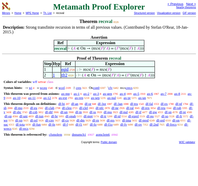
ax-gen (107, 94)
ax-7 (164, 94)
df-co (65, 120)
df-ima (126, 120)
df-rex (145, 108)
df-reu (161, 108)
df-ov (138, 124)
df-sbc (17, 112)
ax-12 (47, 98)
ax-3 (96, 94)
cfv (110, 88)
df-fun (36, 124)
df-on (175, 120)
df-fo (93, 124)
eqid (65, 69)
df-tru (134, 104)
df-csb (33, 112)
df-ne (114, 108)
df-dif (49, 112)
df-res (110, 120)
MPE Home (32, 13)
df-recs (23, 128)
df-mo (18, 108)
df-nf (178, 104)
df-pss (108, 112)
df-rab (177, 108)
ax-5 (136, 94)
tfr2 (64, 75)
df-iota (20, 124)
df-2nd (154, 124)
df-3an (118, 104)
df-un (64, 112)
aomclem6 (103, 134)
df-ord (160, 120)
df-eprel (133, 116)
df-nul (124, 112)
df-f (65, 124)
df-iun (39, 116)
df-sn (168, 112)
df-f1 (79, 124)
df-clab (49, 108)
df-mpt (88, 116)
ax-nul (111, 98)
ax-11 (32, 98)
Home (17, 13)
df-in (78, 112)
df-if (138, 112)
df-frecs (171, 124)
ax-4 (123, 94)
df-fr (179, 116)
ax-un (142, 98)
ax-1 (77, 94)
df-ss (92, 112)
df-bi (61, 104)
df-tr (103, 116)
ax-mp (65, 94)
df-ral (130, 108)
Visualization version (168, 13)
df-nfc (100, 108)
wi (30, 88)
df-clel (83, 108)
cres (78, 88)
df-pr (182, 112)
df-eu (33, 108)
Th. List (47, 13)
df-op (8, 116)
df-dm (80, 120)
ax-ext (63, 98)
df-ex (164, 104)
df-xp (18, 120)
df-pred (143, 120)
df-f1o (108, 124)
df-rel (34, 120)
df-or (88, 104)
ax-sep (95, 98)
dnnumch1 (79, 134)
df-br (54, 116)
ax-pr (126, 98)
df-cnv (49, 120)
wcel (62, 88)
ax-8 (177, 94)
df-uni (23, 116)
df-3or (102, 104)
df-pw (153, 112)
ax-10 (17, 98)
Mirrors (6, 13)
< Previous (175, 4)
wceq (43, 88)
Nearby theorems (186, 7)
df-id (117, 116)
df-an (74, 104)
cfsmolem (55, 134)
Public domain (109, 142)
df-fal (149, 104)
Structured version (144, 13)
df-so (164, 116)
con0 (96, 88)
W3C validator (187, 142)
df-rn (95, 120)
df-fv (123, 124)
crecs (129, 88)
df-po (150, 116)
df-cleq (67, 108)
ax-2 (86, 94)
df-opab (70, 116)
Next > (191, 4)
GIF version (189, 13)
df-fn (51, 124)
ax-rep (79, 98)
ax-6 (150, 94)
